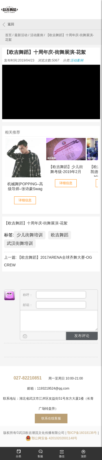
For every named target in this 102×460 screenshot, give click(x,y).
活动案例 (36, 35)
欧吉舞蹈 (59, 235)
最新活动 (20, 35)
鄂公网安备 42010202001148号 (55, 438)
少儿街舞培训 (30, 235)
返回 (8, 24)
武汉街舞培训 (20, 243)
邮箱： (54, 304)
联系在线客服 (51, 418)
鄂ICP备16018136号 (82, 433)
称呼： (54, 294)
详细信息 (25, 200)
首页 (8, 35)
